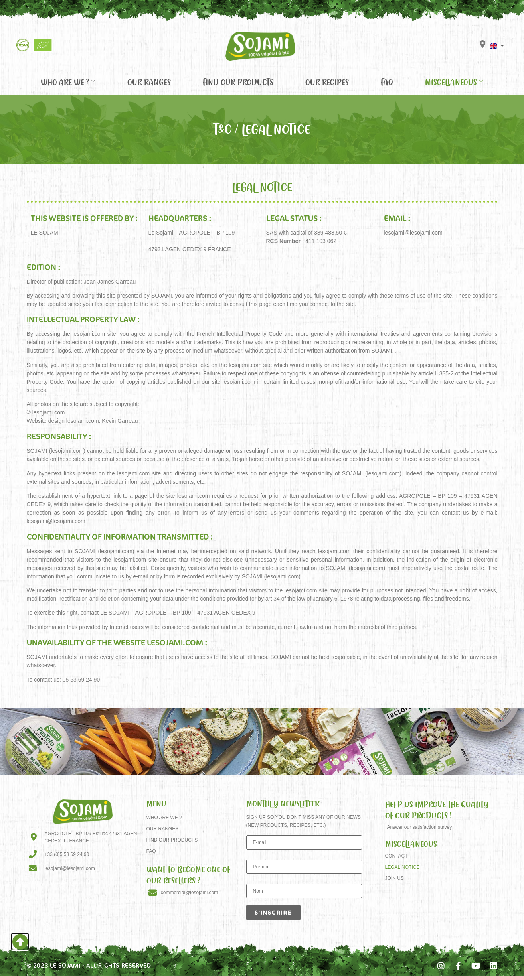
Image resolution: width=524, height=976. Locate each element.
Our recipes (327, 81)
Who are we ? (68, 81)
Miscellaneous (454, 81)
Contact (396, 856)
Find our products (238, 81)
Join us (394, 878)
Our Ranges (149, 81)
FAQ (387, 81)
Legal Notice (402, 867)
